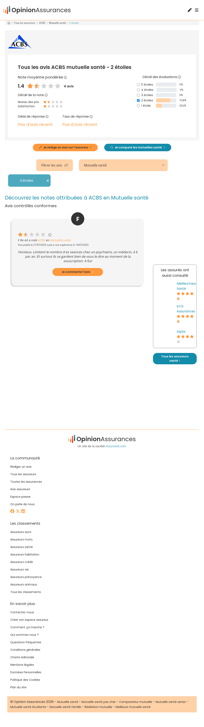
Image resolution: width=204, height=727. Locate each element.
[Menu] (196, 10)
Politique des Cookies (25, 680)
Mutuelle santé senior (171, 702)
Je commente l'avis (77, 272)
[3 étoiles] (138, 95)
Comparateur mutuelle (135, 702)
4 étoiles (147, 90)
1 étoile (146, 106)
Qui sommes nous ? (24, 635)
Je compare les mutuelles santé (137, 147)
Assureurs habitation (24, 554)
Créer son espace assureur (29, 620)
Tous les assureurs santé (175, 358)
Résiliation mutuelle (98, 707)
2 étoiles (147, 100)
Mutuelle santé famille (65, 707)
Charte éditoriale (22, 657)
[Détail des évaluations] (179, 76)
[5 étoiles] (138, 84)
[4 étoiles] (138, 90)
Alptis (181, 331)
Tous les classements (25, 592)
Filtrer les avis (54, 165)
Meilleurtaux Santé (186, 286)
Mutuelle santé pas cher (99, 702)
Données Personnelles (25, 672)
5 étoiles (147, 85)
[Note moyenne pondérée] (65, 77)
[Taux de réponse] (91, 116)
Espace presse (20, 497)
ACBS (42, 23)
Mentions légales (22, 665)
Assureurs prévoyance (26, 577)
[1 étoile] (138, 105)
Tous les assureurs (25, 23)
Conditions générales (25, 650)
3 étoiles (147, 95)
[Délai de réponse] (47, 116)
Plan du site (18, 687)
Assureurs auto (20, 532)
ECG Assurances (186, 309)
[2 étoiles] (138, 100)
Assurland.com (116, 446)
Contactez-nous (22, 612)
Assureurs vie (19, 569)
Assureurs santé (21, 547)
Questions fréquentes (25, 642)
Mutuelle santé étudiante (28, 707)
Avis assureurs (20, 489)
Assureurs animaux (23, 584)
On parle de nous (22, 504)
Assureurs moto (21, 539)
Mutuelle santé (57, 23)
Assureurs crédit (21, 562)
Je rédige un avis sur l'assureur (65, 147)
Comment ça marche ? (27, 627)
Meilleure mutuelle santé (133, 707)
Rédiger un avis (21, 467)
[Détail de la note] (46, 95)
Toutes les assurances (26, 482)
